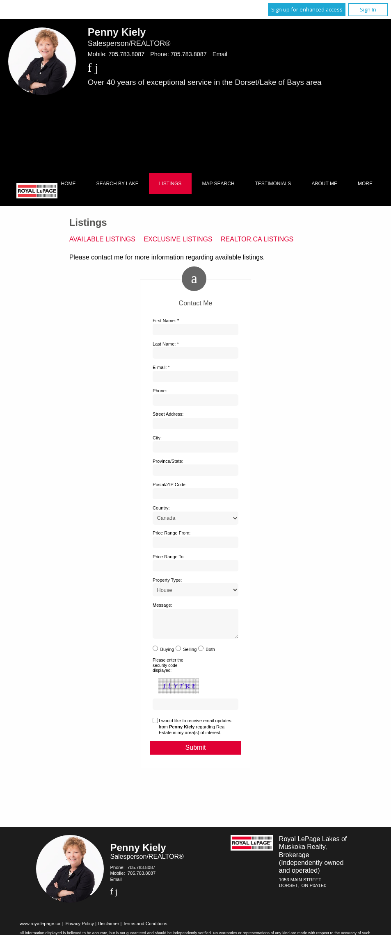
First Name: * (166, 320)
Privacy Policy (79, 928)
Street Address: (168, 414)
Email (220, 54)
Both (210, 654)
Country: (161, 507)
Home (68, 184)
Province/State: (168, 461)
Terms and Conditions (145, 928)
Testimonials (273, 184)
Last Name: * (166, 343)
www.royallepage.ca (40, 928)
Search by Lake (117, 184)
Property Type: (167, 580)
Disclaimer (108, 928)
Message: (162, 605)
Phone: (160, 390)
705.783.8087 (126, 54)
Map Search (218, 184)
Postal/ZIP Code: (170, 484)
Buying (167, 654)
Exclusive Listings (178, 239)
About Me (324, 184)
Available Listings (102, 239)
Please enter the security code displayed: (168, 670)
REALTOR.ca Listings (257, 239)
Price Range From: (171, 532)
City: (157, 437)
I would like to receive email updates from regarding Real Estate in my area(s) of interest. (195, 731)
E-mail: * (161, 367)
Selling (190, 654)
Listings (170, 184)
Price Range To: (169, 556)
